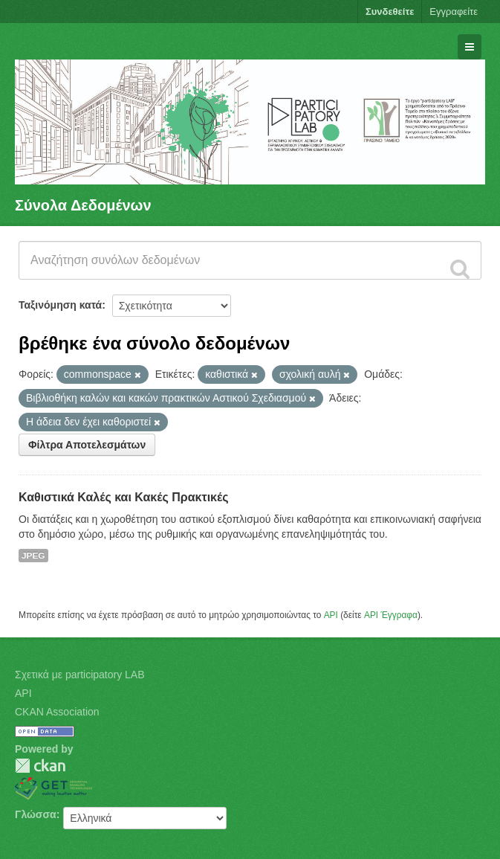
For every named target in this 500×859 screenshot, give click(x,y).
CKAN (40, 765)
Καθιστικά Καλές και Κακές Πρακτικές (124, 497)
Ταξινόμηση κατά (60, 305)
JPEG (33, 555)
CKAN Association (57, 712)
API (331, 615)
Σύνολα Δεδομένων (83, 205)
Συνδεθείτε (390, 11)
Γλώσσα (35, 814)
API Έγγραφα (391, 615)
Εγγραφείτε (453, 11)
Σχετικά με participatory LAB (80, 675)
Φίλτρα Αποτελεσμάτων (87, 445)
